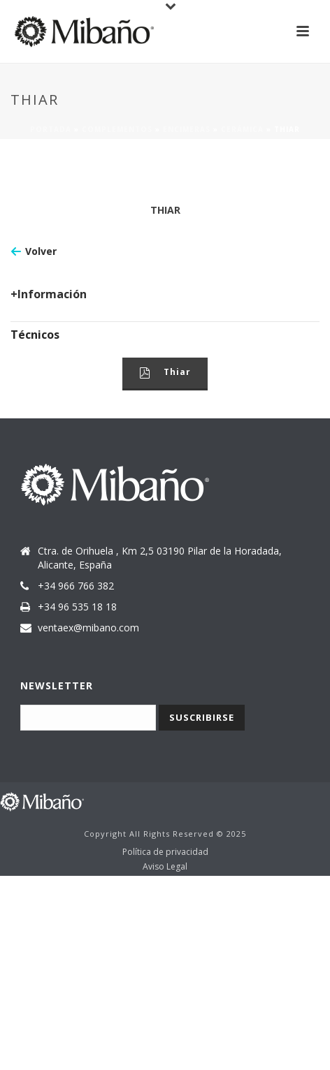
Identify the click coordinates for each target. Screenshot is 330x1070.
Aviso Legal (165, 866)
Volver (41, 251)
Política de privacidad (165, 852)
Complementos (117, 129)
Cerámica (242, 129)
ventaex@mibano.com (88, 628)
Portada (50, 129)
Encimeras (186, 129)
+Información (48, 294)
